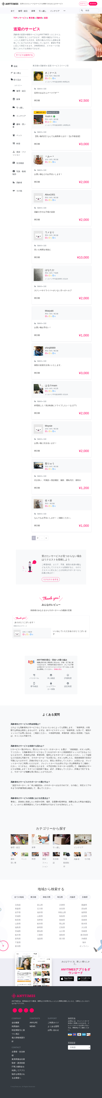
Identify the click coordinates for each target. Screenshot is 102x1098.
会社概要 (15, 1023)
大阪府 (72, 897)
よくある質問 (53, 1026)
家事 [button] (33, 11)
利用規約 (15, 1026)
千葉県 (18, 942)
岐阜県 (40, 924)
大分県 (84, 927)
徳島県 (62, 935)
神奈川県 (46, 897)
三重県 (40, 935)
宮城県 (18, 916)
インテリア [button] (54, 11)
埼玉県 (60, 897)
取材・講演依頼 (18, 1063)
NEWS (32, 1026)
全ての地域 (19, 897)
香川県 (62, 939)
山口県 (62, 931)
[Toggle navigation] (98, 3)
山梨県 (40, 916)
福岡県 (84, 912)
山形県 (18, 924)
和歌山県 (62, 912)
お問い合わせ (53, 1030)
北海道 (18, 905)
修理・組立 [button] (23, 11)
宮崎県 (84, 931)
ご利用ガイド (53, 1023)
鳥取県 (62, 916)
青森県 (18, 909)
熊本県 (84, 924)
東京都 (33, 897)
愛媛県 (84, 905)
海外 (84, 942)
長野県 (40, 920)
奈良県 (62, 909)
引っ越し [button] (42, 11)
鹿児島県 (84, 935)
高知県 (84, 909)
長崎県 (84, 920)
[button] (34, 676)
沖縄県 (84, 939)
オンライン (84, 946)
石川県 (40, 909)
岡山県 (62, 924)
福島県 (18, 927)
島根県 (62, 920)
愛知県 (40, 931)
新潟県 (18, 946)
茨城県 (18, 931)
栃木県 (18, 935)
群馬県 (18, 939)
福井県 (40, 912)
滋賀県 (40, 939)
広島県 (62, 927)
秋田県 (18, 920)
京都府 (85, 897)
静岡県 (40, 927)
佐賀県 (84, 916)
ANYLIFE (33, 1023)
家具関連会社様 (18, 1059)
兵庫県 (62, 905)
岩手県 (18, 912)
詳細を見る (58, 669)
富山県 (40, 905)
